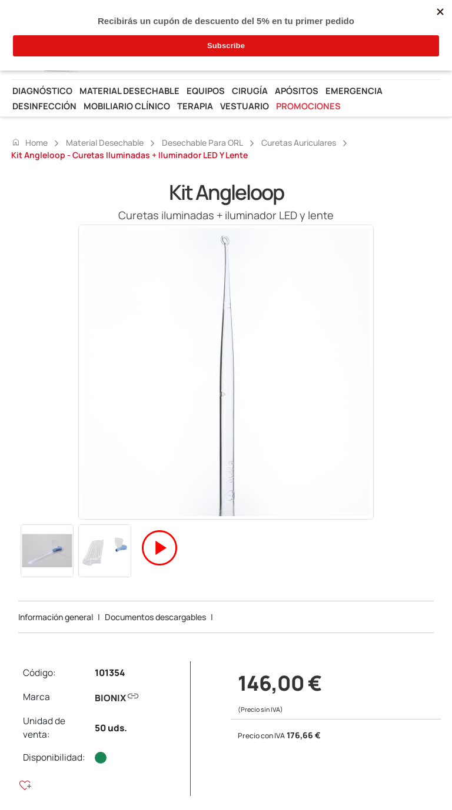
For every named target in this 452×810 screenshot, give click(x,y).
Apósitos (296, 90)
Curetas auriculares (298, 142)
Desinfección (44, 106)
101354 (110, 673)
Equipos (206, 90)
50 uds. (111, 728)
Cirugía (250, 90)
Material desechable (129, 90)
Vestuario (244, 106)
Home (29, 142)
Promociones (308, 106)
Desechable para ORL (202, 142)
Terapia (195, 106)
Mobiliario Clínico (127, 106)
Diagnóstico (42, 90)
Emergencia (354, 90)
